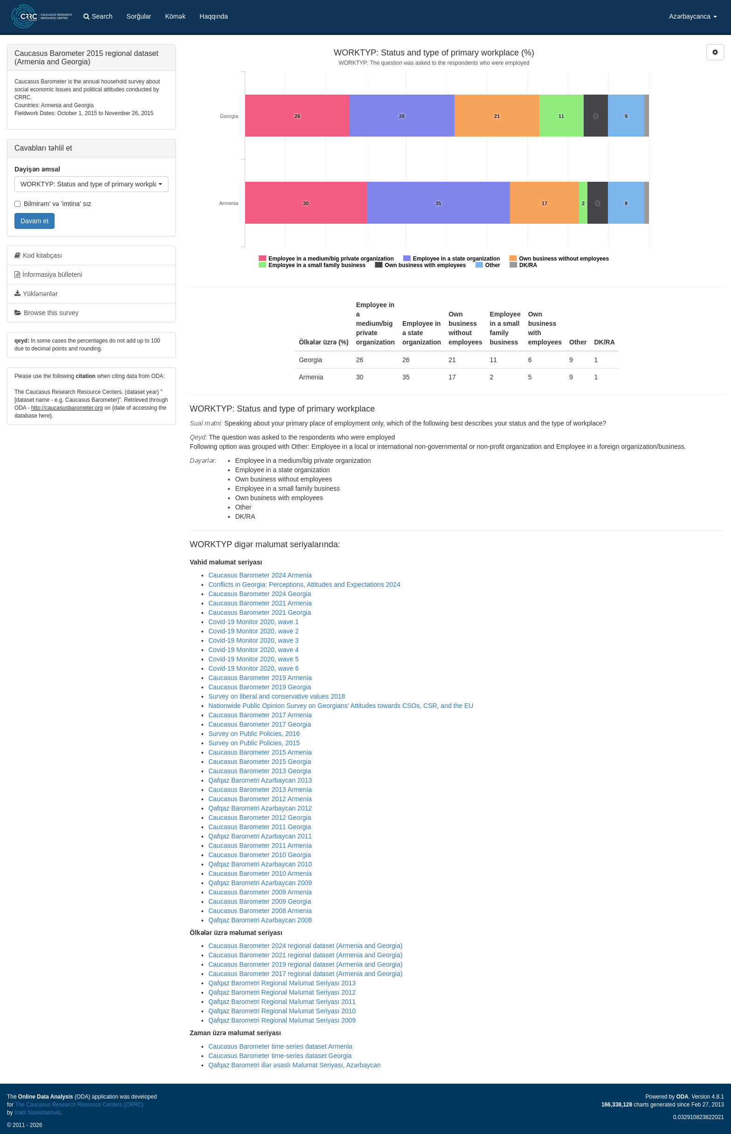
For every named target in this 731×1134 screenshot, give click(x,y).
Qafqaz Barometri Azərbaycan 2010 (260, 864)
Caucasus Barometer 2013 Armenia (260, 789)
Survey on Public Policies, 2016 (254, 733)
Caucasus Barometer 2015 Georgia (259, 761)
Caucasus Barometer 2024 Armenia (260, 575)
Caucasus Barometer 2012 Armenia (260, 799)
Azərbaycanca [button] (693, 16)
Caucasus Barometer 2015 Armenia (260, 752)
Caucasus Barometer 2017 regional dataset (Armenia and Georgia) (305, 973)
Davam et (34, 221)
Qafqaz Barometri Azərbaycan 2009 (260, 883)
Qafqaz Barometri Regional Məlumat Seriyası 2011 (282, 1001)
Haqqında (214, 16)
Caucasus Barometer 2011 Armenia (260, 845)
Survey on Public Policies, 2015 (254, 743)
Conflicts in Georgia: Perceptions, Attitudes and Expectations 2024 (304, 584)
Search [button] (97, 16)
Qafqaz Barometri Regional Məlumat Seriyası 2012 (282, 992)
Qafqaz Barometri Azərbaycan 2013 (260, 780)
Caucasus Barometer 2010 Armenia (260, 873)
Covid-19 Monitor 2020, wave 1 (253, 621)
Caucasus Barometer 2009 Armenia (260, 892)
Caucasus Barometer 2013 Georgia (259, 771)
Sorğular (138, 16)
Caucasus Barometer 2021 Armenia (260, 603)
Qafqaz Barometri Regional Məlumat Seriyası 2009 (282, 1020)
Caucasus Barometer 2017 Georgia (259, 724)
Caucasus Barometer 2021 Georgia (259, 612)
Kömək (175, 16)
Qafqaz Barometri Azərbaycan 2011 (260, 836)
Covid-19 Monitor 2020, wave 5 (253, 659)
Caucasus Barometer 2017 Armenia (260, 715)
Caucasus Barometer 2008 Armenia (260, 910)
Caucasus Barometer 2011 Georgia (259, 827)
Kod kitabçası (38, 255)
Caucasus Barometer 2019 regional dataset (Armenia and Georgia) (305, 964)
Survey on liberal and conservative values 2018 (276, 696)
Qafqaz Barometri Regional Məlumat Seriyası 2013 (282, 983)
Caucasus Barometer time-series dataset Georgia (280, 1055)
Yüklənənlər (36, 293)
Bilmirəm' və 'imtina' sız (52, 203)
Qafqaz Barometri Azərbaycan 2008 (260, 920)
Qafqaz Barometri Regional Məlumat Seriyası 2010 (282, 1011)
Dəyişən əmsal (37, 169)
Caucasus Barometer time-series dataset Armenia (280, 1046)
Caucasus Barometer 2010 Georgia (259, 855)
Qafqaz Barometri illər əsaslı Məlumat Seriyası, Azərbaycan (294, 1065)
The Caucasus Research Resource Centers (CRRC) (79, 1104)
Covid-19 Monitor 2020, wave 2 (253, 631)
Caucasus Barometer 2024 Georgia (259, 594)
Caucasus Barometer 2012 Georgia (259, 817)
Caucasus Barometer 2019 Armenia (260, 677)
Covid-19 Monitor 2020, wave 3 (253, 640)
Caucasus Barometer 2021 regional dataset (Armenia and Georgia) (305, 955)
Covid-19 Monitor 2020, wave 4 (253, 649)
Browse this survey (46, 312)
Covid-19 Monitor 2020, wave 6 (253, 668)
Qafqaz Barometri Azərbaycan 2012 (260, 808)
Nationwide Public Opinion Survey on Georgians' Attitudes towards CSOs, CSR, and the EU (340, 705)
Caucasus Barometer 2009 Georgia (259, 901)
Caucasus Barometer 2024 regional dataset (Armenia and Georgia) (305, 945)
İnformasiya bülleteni (48, 274)
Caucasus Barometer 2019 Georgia (259, 687)
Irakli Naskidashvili (37, 1112)
